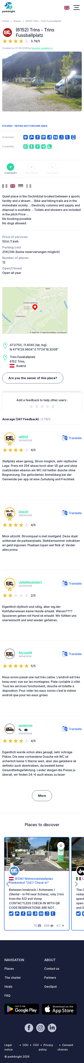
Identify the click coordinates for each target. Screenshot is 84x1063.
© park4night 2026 (16, 1056)
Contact (52, 168)
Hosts (8, 986)
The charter (12, 977)
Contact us (51, 968)
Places (17, 21)
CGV (36, 1045)
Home (5, 21)
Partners (50, 977)
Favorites (31, 168)
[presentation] (7, 81)
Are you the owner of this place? (32, 378)
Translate (72, 438)
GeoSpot (50, 986)
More (42, 796)
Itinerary (10, 168)
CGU (25, 1045)
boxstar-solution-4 (42, 48)
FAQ (7, 995)
